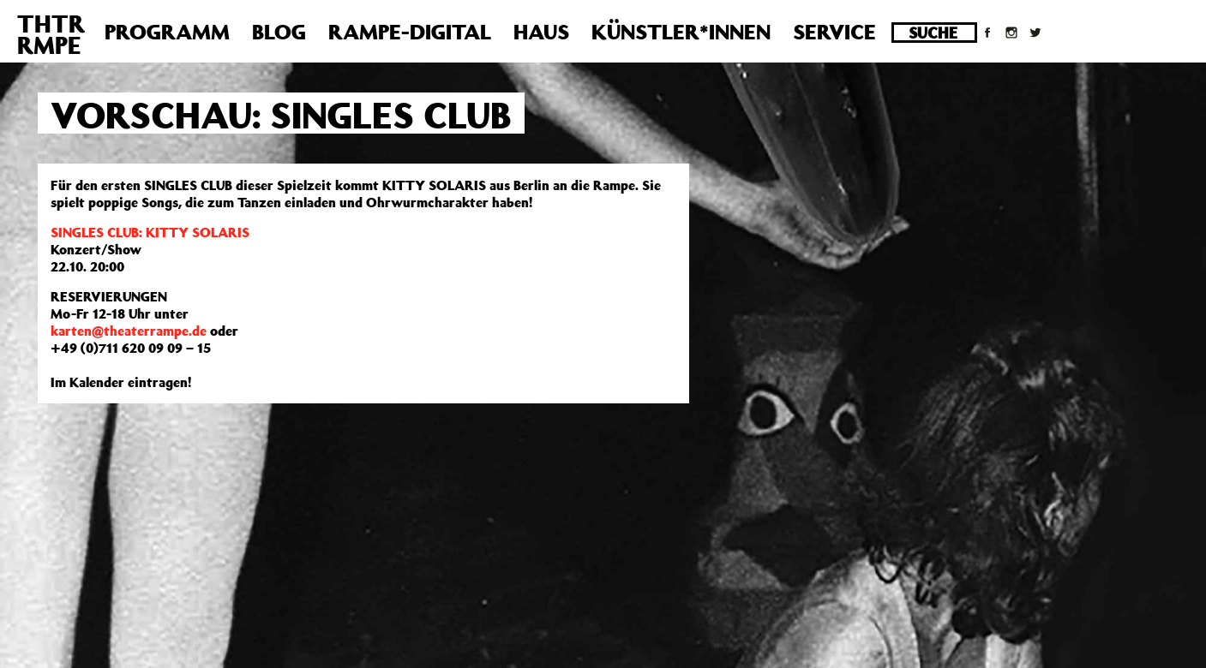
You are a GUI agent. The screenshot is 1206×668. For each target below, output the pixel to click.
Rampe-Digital (409, 31)
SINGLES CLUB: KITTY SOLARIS (150, 232)
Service (834, 31)
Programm (167, 31)
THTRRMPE (51, 34)
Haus (541, 31)
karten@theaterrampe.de (129, 330)
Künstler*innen (681, 31)
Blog (279, 31)
